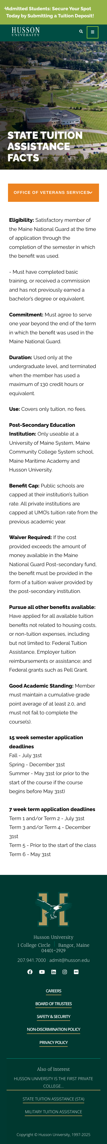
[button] (53, 193)
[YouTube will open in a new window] (45, 972)
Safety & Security (53, 1016)
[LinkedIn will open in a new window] (56, 972)
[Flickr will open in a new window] (77, 972)
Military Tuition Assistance (53, 1112)
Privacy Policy (53, 1042)
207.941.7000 (31, 960)
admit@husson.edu (69, 960)
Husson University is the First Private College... (53, 1082)
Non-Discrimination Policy (53, 1029)
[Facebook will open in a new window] (32, 972)
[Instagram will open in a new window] (67, 972)
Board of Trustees (53, 1004)
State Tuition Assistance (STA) (53, 1099)
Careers (53, 991)
